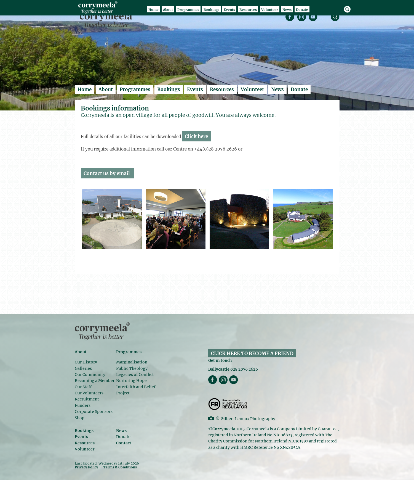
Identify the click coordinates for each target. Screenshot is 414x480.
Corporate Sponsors (94, 411)
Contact (123, 443)
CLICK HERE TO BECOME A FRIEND (252, 353)
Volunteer (252, 89)
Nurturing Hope (131, 380)
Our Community (90, 374)
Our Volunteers (89, 393)
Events (195, 89)
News (277, 89)
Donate (299, 89)
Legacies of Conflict (135, 374)
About (105, 89)
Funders (82, 405)
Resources (222, 89)
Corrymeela (107, 19)
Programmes (135, 89)
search (335, 16)
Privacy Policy (86, 467)
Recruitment (87, 399)
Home (85, 89)
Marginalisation (131, 362)
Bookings (168, 89)
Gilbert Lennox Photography (248, 418)
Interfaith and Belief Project (136, 389)
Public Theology (132, 368)
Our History (86, 362)
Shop (79, 417)
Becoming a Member (94, 380)
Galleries (83, 368)
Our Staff (83, 386)
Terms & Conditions (120, 467)
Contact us (96, 173)
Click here (196, 136)
